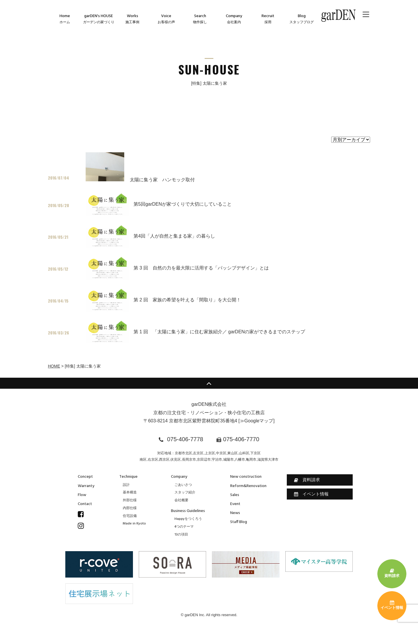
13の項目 (181, 535)
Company (179, 476)
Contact (85, 504)
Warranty (86, 486)
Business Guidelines (188, 511)
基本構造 (130, 492)
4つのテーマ (184, 527)
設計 (126, 485)
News (235, 513)
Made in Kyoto (134, 524)
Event (235, 504)
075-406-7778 (185, 439)
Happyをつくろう (188, 519)
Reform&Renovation (248, 486)
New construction (246, 476)
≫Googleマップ (256, 420)
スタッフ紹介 (184, 492)
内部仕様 (130, 508)
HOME (54, 366)
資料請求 (307, 479)
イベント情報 (311, 494)
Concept (85, 476)
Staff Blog (238, 522)
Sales (234, 495)
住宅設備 (130, 516)
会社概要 (181, 500)
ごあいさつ (183, 485)
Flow (82, 495)
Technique (128, 476)
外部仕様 (130, 500)
